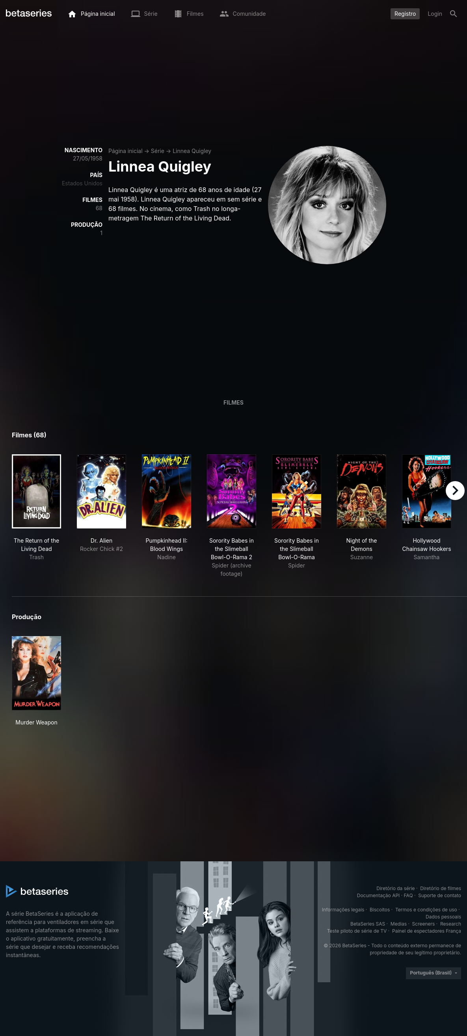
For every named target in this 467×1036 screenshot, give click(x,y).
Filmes (233, 402)
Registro (405, 13)
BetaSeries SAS (367, 924)
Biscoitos (380, 910)
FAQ (408, 895)
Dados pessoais (443, 917)
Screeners (423, 924)
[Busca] (453, 14)
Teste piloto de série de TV (357, 931)
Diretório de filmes (440, 888)
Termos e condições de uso (426, 910)
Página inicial (125, 150)
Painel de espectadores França (426, 931)
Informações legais (343, 910)
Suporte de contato (439, 895)
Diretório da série (395, 888)
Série (157, 150)
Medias (399, 924)
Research (450, 924)
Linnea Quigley (192, 150)
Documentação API (378, 895)
